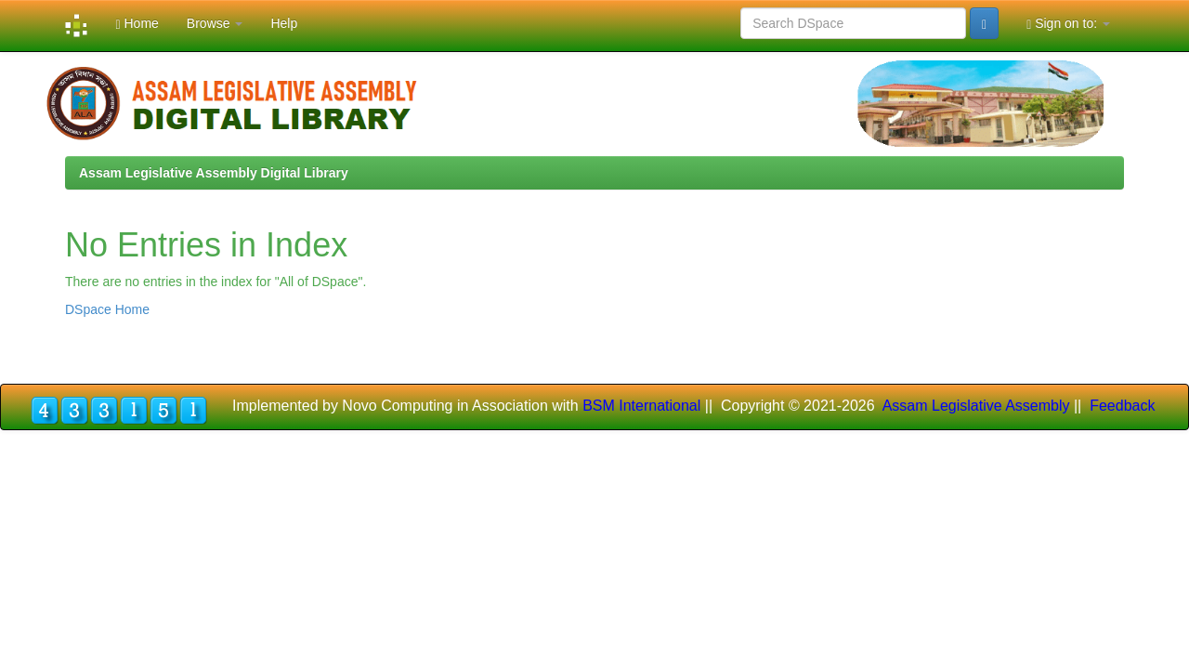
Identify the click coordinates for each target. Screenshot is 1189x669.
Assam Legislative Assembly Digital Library (213, 172)
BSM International (641, 405)
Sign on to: (1068, 24)
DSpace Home (107, 309)
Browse (215, 23)
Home (136, 24)
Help (283, 23)
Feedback (1122, 405)
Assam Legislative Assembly (976, 405)
